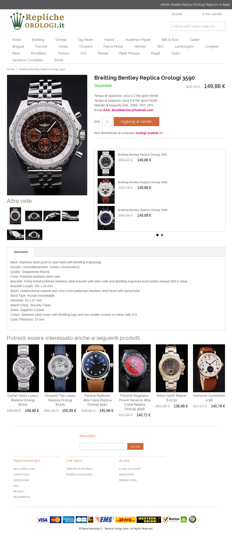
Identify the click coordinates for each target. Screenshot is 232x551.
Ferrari (63, 46)
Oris (83, 53)
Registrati (126, 474)
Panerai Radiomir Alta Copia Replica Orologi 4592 (97, 400)
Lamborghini (184, 46)
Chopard (85, 46)
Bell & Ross (170, 40)
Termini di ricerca (79, 468)
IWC (160, 46)
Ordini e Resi (128, 480)
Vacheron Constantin (27, 60)
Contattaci (21, 474)
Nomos (63, 53)
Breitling (38, 40)
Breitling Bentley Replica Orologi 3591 (142, 154)
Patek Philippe (129, 53)
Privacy (19, 491)
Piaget (155, 53)
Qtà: (97, 121)
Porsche (41, 46)
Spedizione (21, 480)
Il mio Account (130, 468)
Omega (61, 40)
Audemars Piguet (138, 40)
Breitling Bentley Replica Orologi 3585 (142, 182)
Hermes (140, 46)
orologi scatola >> (149, 133)
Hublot (109, 40)
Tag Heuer (85, 40)
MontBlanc (39, 53)
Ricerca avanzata (79, 474)
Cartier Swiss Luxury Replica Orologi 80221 (22, 400)
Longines (212, 46)
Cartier (195, 40)
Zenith (58, 60)
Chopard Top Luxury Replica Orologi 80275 (60, 400)
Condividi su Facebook (102, 144)
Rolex (16, 40)
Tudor (175, 53)
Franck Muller (113, 46)
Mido (16, 53)
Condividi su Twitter (111, 144)
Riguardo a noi (24, 468)
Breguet (18, 46)
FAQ (16, 485)
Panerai (103, 53)
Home (10, 69)
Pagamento (22, 497)
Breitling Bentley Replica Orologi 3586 (142, 210)
